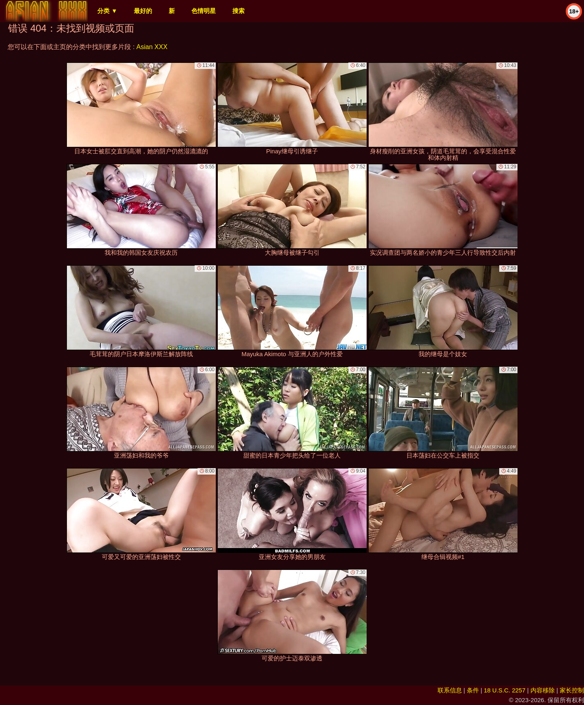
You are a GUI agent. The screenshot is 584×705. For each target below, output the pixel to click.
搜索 (238, 10)
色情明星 (203, 10)
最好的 (143, 10)
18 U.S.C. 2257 (505, 690)
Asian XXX (151, 46)
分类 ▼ (107, 10)
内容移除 (542, 690)
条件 (473, 690)
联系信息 (450, 690)
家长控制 (572, 690)
